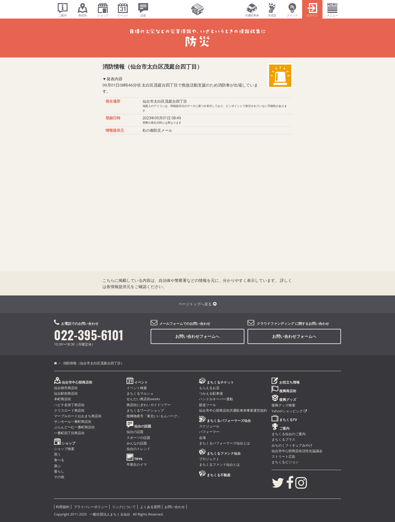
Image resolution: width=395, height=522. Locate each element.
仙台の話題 (135, 431)
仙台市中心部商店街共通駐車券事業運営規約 (233, 410)
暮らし (59, 471)
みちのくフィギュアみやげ (292, 445)
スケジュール (209, 426)
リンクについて (124, 506)
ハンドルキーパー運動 (216, 399)
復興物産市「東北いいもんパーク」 (154, 416)
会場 (202, 437)
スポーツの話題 (138, 437)
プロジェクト (209, 458)
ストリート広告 (283, 456)
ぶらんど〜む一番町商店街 (74, 427)
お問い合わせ (174, 506)
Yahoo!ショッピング (289, 411)
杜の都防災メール (157, 130)
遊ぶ (57, 465)
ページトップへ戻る (197, 304)
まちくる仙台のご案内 (289, 433)
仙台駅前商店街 (66, 393)
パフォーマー (209, 431)
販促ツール (207, 404)
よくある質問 (150, 506)
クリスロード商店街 (69, 410)
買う (57, 454)
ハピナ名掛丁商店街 (69, 404)
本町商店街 (62, 399)
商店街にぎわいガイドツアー (149, 404)
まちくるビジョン (285, 462)
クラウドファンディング (275, 323)
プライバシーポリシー (91, 506)
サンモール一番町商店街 (72, 421)
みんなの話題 (137, 443)
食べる (59, 459)
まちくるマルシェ (140, 393)
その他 (59, 476)
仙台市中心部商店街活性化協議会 (297, 450)
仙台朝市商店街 (66, 387)
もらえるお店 (209, 387)
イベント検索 (137, 387)
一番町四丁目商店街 (69, 433)
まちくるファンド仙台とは (219, 464)
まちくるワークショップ (145, 410)
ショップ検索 (64, 448)
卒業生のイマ (137, 464)
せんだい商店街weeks (143, 399)
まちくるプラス (283, 439)
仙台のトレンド (138, 448)
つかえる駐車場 (211, 393)
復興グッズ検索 (283, 405)
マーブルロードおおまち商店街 (78, 416)
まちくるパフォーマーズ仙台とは (224, 443)
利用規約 (62, 506)
